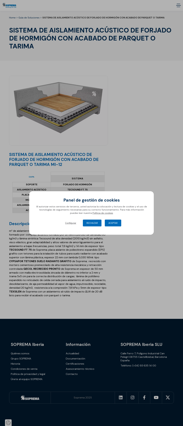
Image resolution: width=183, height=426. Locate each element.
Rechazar (92, 223)
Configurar (70, 223)
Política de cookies (102, 213)
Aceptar (113, 223)
